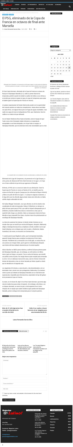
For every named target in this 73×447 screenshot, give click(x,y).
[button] (69, 7)
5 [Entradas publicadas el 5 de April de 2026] (69, 61)
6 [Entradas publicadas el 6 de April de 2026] (51, 64)
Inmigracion (15, 8)
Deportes (41, 4)
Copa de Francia (14, 296)
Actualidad (49, 4)
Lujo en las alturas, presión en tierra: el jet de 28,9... (40, 424)
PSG (20, 296)
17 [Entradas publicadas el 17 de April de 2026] (63, 67)
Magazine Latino (13, 428)
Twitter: (4, 430)
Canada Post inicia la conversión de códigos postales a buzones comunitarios (60, 117)
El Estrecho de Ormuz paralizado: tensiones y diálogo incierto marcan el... (41, 416)
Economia (58, 4)
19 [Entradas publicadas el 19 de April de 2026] (69, 67)
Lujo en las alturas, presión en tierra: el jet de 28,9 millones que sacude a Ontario (24, 348)
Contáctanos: (6, 434)
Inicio (3, 12)
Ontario (52, 424)
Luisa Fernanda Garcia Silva (12, 29)
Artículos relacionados (10, 331)
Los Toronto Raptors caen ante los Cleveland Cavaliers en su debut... (41, 433)
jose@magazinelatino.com (10, 436)
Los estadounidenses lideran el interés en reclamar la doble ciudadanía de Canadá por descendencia (58, 109)
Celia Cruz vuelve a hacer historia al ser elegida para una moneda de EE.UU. (37, 310)
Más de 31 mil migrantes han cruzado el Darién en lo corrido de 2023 (12, 310)
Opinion (23, 8)
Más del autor (23, 331)
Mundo (23, 4)
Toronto (52, 427)
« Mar (51, 76)
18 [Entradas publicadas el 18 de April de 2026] (66, 67)
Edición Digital (40, 8)
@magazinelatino (12, 430)
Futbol (11, 14)
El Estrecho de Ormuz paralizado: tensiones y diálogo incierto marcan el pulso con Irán (8, 349)
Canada (17, 4)
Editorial (6, 8)
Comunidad (30, 8)
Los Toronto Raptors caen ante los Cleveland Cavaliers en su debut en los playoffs (40, 349)
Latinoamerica (32, 4)
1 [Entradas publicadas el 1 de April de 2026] (57, 61)
